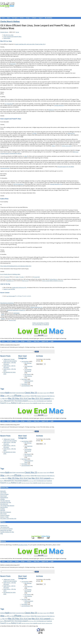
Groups (28, 18)
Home (3, 18)
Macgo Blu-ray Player (6, 530)
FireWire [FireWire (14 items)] (44, 392)
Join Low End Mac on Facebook (40, 324)
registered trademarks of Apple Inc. (15, 310)
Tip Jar (17, 32)
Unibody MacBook (59, 105)
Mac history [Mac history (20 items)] (50, 396)
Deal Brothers (4, 507)
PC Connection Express (6, 528)
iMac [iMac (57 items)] (2, 395)
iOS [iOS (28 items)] (8, 396)
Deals (8, 18)
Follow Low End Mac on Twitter (40, 323)
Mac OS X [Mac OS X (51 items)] (12, 398)
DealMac (2, 509)
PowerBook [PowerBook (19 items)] (49, 401)
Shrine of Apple (4, 494)
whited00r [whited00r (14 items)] (39, 403)
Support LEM (44, 341)
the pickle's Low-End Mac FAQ (8, 518)
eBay (25, 156)
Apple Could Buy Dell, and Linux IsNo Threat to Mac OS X (30, 44)
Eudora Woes (6, 38)
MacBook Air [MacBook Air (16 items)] (44, 396)
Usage (42, 299)
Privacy (46, 299)
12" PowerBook (9, 103)
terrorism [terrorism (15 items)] (28, 403)
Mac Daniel (27, 374)
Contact (50, 299)
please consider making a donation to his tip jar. (52, 280)
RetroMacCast (4, 504)
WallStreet (51, 110)
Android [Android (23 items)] (2, 393)
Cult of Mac (3, 492)
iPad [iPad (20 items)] (13, 396)
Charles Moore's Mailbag (10, 21)
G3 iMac (34, 133)
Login (51, 341)
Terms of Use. (12, 320)
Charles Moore (4, 32)
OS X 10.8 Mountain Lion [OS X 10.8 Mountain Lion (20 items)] (40, 401)
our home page (11, 296)
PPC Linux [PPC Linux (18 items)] (9, 403)
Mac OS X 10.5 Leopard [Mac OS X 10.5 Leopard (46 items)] (41, 398)
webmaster (16, 313)
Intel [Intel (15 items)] (6, 396)
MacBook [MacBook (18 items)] (39, 396)
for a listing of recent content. (23, 296)
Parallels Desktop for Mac (7, 532)
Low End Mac (24, 361)
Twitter (17, 277)
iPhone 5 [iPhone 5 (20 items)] (28, 396)
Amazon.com (3, 525)
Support (40, 18)
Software (34, 18)
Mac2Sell (2, 510)
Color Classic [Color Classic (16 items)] (40, 392)
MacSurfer (3, 491)
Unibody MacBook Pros (56, 184)
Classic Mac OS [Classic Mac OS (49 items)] (31, 393)
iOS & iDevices (28, 376)
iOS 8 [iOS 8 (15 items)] (10, 396)
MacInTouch (3, 496)
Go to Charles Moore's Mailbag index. (10, 274)
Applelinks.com (10, 280)
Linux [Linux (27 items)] (32, 396)
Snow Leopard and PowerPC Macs (12, 36)
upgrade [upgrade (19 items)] (35, 403)
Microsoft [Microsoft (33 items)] (7, 401)
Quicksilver (13, 64)
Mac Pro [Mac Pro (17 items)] (2, 401)
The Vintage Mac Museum (7, 505)
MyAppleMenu (4, 497)
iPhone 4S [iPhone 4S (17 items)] (24, 396)
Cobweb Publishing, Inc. (36, 307)
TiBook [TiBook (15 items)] (31, 403)
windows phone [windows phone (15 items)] (49, 403)
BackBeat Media (23, 545)
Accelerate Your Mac (5, 502)
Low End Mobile (25, 385)
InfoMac (2, 499)
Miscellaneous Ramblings (7, 303)
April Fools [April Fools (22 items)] (13, 393)
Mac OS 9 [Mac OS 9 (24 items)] (5, 398)
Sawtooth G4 (71, 133)
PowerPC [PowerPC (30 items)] (3, 403)
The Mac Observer (5, 500)
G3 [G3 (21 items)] (47, 393)
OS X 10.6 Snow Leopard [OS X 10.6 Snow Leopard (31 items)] (19, 401)
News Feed (36, 341)
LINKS (2, 314)
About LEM (31, 299)
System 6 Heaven (4, 515)
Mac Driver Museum (5, 512)
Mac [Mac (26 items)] (35, 396)
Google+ (22, 277)
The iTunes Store (4, 527)
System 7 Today (4, 517)
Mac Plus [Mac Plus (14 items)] (52, 398)
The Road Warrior (53, 279)
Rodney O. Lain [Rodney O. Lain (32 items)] (16, 403)
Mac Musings (28, 363)
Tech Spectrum (28, 366)
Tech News (24, 384)
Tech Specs (15, 18)
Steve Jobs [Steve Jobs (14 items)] (24, 403)
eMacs (53, 146)
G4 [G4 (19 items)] (49, 392)
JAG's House (3, 513)
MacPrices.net (25, 280)
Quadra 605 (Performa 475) (19, 287)
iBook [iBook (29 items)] (52, 393)
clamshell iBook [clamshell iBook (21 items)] (20, 393)
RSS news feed (36, 277)
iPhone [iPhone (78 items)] (17, 395)
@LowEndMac (48, 18)
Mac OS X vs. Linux (8, 35)
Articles (22, 18)
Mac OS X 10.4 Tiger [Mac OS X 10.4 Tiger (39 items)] (23, 398)
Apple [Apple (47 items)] (7, 393)
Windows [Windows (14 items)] (43, 403)
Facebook (7, 277)
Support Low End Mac (9, 289)
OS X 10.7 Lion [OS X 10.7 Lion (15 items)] (31, 401)
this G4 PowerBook (18, 184)
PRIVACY (3, 319)
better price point (66, 146)
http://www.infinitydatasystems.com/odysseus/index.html (15, 266)
